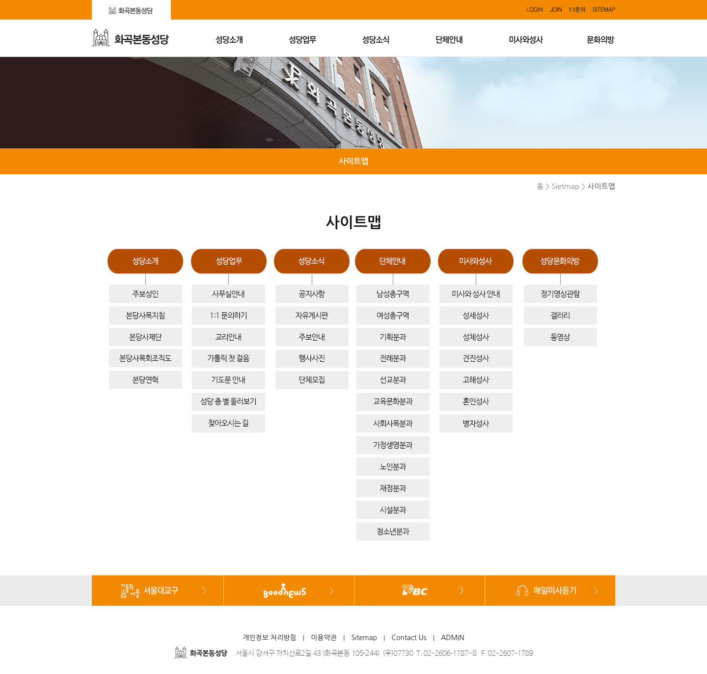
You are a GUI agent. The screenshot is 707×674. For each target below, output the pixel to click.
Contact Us (409, 637)
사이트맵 (353, 161)
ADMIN (452, 637)
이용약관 (324, 637)
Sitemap (364, 637)
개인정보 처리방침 (269, 637)
